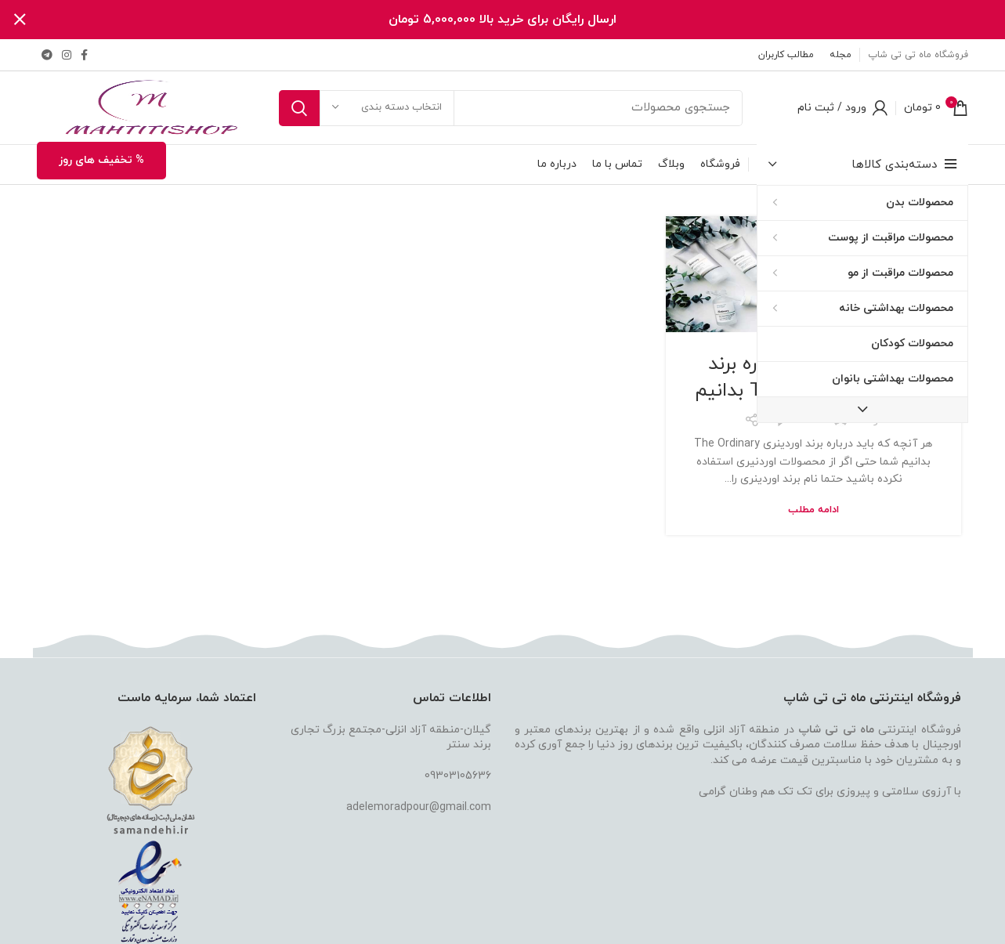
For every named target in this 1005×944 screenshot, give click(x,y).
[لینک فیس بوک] (84, 55)
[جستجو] (511, 107)
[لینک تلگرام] (47, 55)
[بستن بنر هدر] (19, 19)
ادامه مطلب (813, 510)
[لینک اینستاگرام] (66, 55)
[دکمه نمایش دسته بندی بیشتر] (862, 409)
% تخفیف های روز (101, 160)
